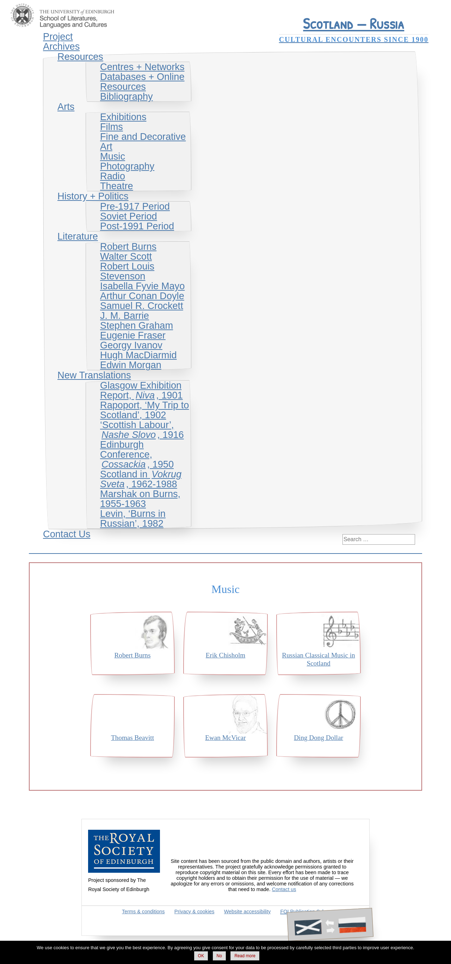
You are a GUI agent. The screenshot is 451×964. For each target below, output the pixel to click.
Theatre (116, 185)
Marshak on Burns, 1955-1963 (140, 498)
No (219, 955)
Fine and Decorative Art (143, 141)
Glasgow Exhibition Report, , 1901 (141, 390)
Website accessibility (247, 911)
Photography (127, 166)
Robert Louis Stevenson (127, 271)
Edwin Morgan (130, 364)
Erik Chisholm (225, 655)
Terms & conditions (143, 911)
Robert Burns (128, 246)
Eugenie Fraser (133, 335)
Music (112, 156)
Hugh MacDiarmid (138, 355)
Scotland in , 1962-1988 (140, 479)
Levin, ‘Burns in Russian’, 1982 (133, 518)
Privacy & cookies (194, 911)
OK (201, 955)
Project (58, 36)
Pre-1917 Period (135, 206)
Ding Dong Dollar (318, 737)
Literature (77, 236)
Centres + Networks (142, 66)
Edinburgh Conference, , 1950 (137, 454)
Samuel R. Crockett (141, 305)
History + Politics (93, 196)
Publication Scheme (307, 912)
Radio (112, 176)
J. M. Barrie (124, 315)
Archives (61, 46)
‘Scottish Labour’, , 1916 (142, 429)
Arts (65, 106)
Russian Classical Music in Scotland (318, 659)
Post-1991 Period (137, 226)
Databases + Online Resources (142, 81)
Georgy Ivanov (131, 345)
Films (111, 126)
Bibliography (126, 96)
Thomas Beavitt (132, 737)
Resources (80, 56)
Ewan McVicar (225, 737)
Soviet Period (128, 216)
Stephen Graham (136, 325)
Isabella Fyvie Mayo (142, 285)
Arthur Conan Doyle (142, 295)
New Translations (94, 375)
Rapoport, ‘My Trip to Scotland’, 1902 (144, 410)
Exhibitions (123, 116)
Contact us (284, 889)
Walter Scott (126, 256)
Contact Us (66, 534)
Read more (244, 955)
